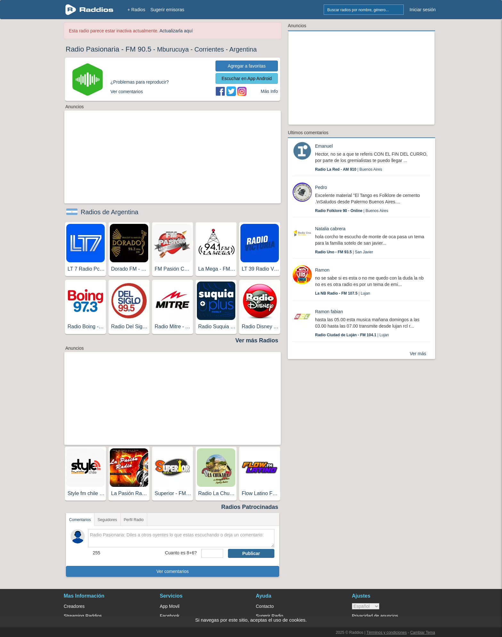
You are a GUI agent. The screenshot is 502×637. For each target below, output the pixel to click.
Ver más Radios (256, 340)
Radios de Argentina (109, 212)
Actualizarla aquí (176, 30)
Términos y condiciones (386, 632)
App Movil (169, 606)
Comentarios (80, 520)
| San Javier (344, 252)
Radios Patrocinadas (249, 507)
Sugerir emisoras (167, 9)
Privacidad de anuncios (375, 615)
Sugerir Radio (269, 615)
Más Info (269, 91)
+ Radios (136, 9)
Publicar (251, 553)
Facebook (169, 615)
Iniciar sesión (422, 9)
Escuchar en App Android (247, 78)
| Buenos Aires (348, 169)
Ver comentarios (172, 571)
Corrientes (209, 49)
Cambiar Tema (422, 632)
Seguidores (107, 520)
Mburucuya (173, 49)
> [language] (365, 606)
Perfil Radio (134, 520)
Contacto (265, 606)
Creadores (74, 606)
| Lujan (342, 293)
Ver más (418, 353)
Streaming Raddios (83, 615)
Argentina (243, 49)
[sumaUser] (212, 553)
